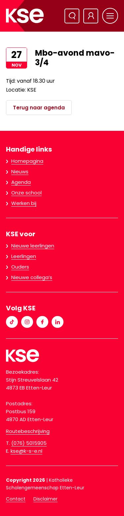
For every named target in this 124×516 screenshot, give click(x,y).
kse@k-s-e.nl (26, 450)
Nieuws (19, 171)
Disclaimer (45, 499)
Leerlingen (23, 256)
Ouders (20, 266)
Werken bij (23, 203)
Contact (15, 499)
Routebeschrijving (28, 431)
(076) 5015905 (29, 443)
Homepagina (27, 161)
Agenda (21, 182)
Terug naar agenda (39, 107)
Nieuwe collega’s (31, 277)
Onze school (26, 192)
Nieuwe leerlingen (32, 245)
